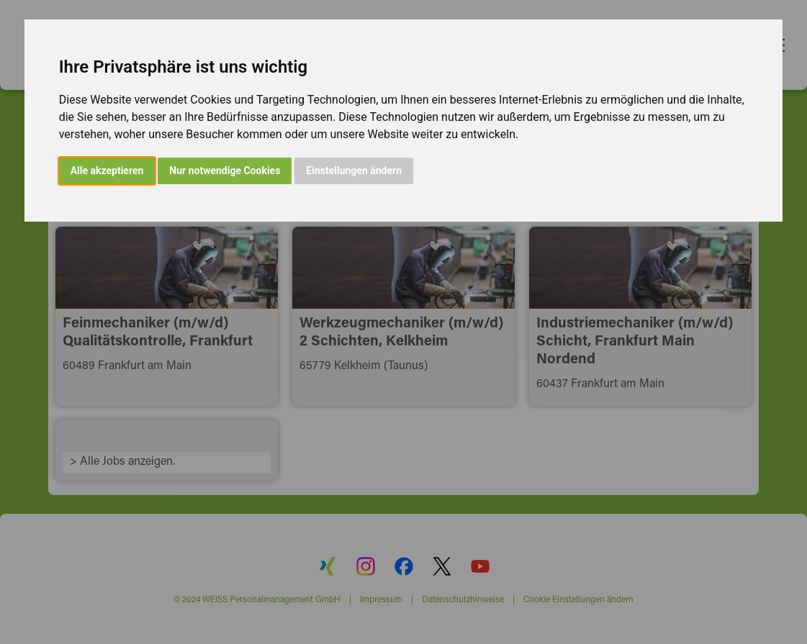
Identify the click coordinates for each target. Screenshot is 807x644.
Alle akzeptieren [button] (107, 170)
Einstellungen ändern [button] (354, 170)
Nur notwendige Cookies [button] (224, 170)
